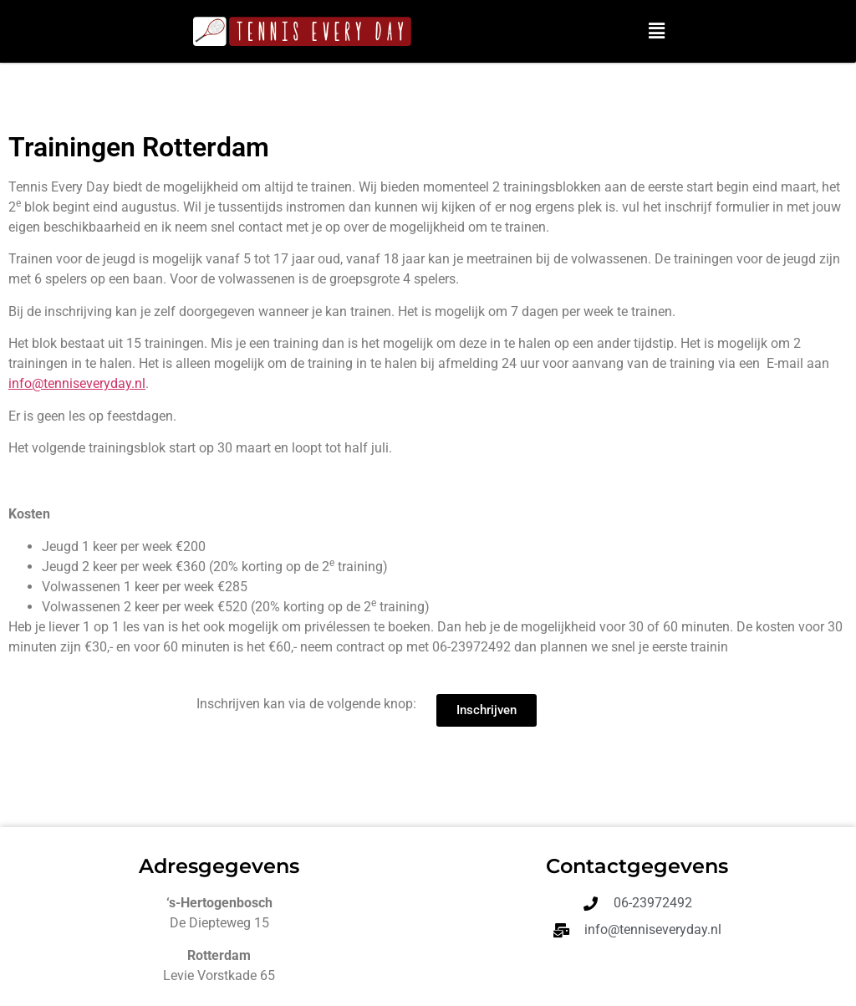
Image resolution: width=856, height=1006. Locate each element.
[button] (657, 31)
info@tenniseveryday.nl (76, 383)
